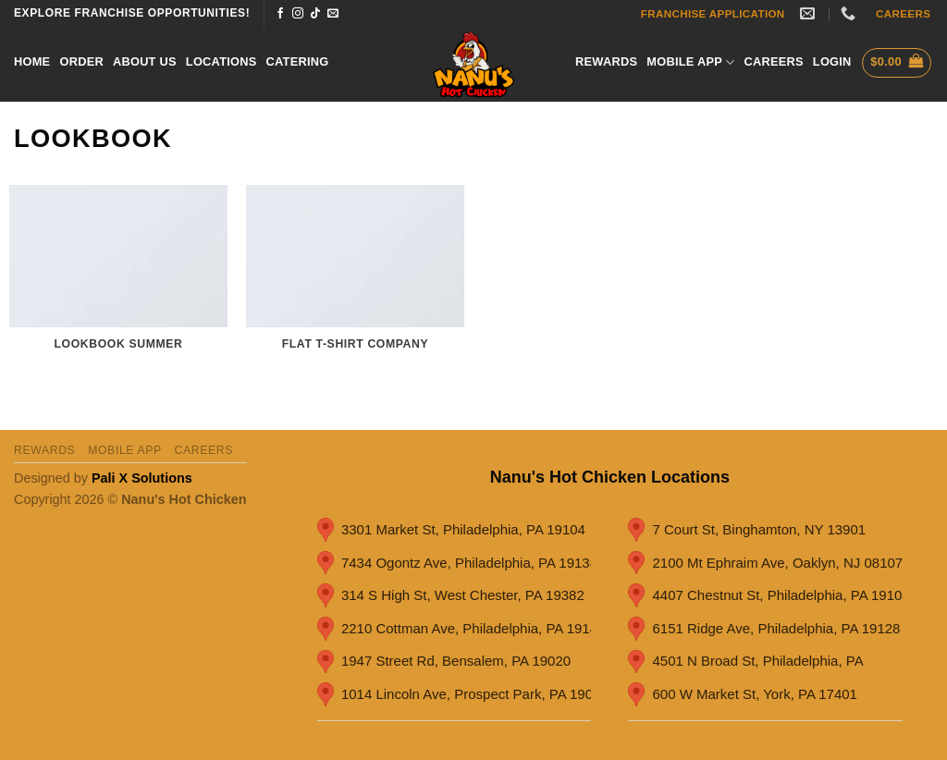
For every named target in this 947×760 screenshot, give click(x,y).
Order (81, 61)
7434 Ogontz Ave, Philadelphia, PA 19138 (454, 563)
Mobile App (690, 62)
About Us (145, 61)
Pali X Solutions (142, 478)
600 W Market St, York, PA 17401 (742, 694)
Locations (221, 61)
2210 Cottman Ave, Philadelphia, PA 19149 (454, 629)
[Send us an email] (332, 13)
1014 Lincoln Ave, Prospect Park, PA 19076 (454, 694)
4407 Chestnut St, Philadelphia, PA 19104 (765, 595)
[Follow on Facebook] (280, 13)
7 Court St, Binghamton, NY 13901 (747, 530)
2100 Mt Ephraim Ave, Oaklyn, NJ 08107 (765, 563)
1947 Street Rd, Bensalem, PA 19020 (444, 662)
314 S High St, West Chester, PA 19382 (450, 595)
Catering (297, 61)
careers (773, 61)
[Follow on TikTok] (315, 13)
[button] (832, 61)
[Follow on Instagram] (297, 13)
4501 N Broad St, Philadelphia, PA (745, 662)
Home (32, 61)
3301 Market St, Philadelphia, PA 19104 (451, 530)
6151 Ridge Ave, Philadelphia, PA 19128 (764, 629)
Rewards (606, 61)
